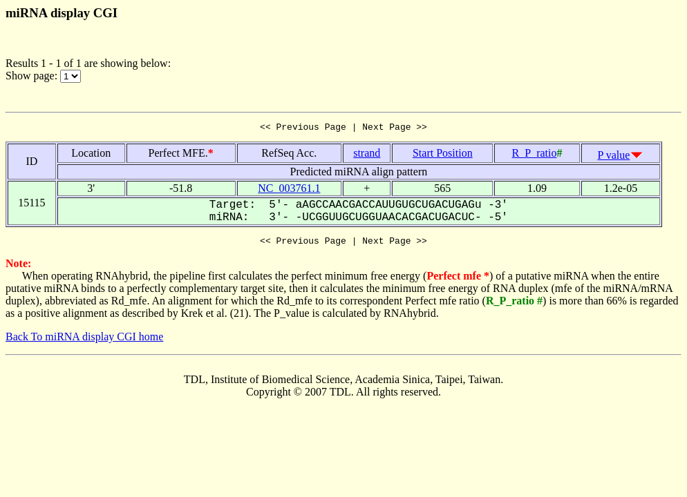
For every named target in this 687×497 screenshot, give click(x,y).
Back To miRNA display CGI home (84, 341)
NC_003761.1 (289, 190)
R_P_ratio (534, 155)
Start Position (443, 155)
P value (613, 157)
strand (366, 155)
